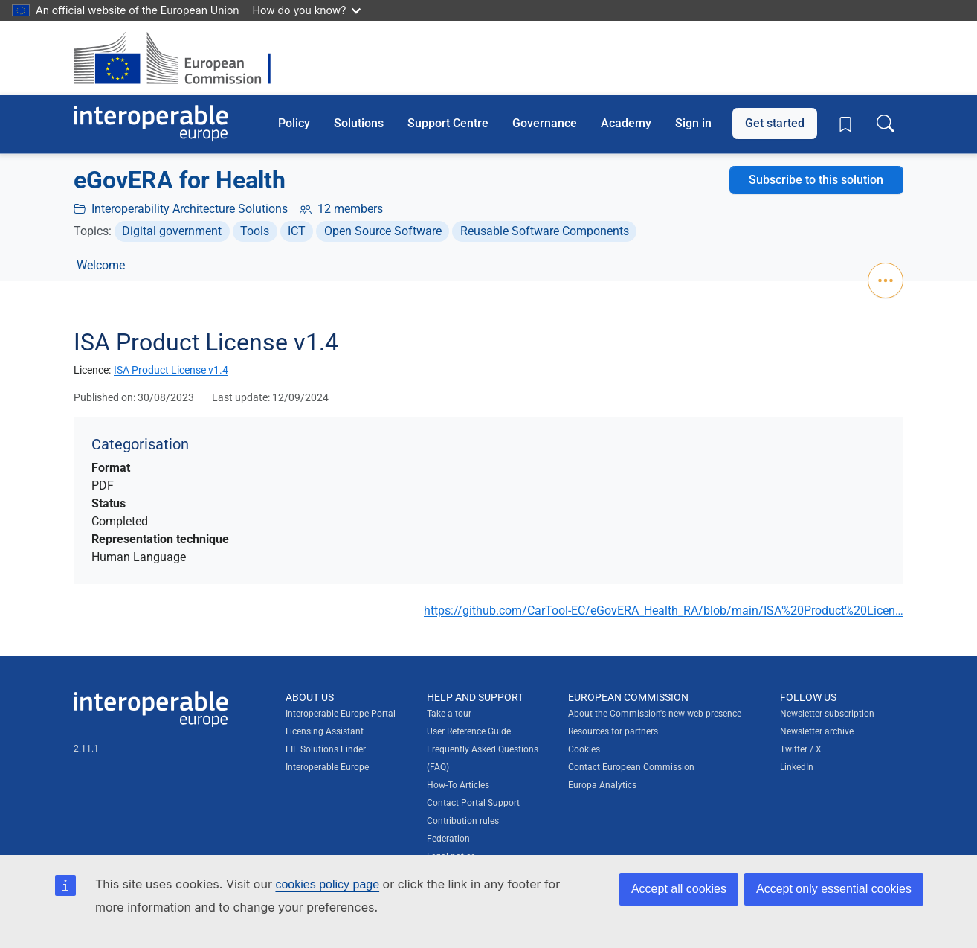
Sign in (693, 123)
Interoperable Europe (327, 767)
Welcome (101, 265)
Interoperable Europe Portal (341, 713)
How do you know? (307, 10)
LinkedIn (796, 767)
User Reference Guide (469, 731)
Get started (775, 123)
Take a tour (449, 713)
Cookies (584, 749)
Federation (448, 838)
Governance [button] (544, 123)
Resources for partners (613, 731)
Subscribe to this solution (816, 180)
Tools (254, 231)
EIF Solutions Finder (326, 749)
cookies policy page (327, 884)
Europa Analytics (602, 785)
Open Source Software (383, 231)
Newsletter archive (817, 731)
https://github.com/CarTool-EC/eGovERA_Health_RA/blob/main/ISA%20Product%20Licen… (663, 610)
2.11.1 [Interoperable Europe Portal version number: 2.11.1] (86, 748)
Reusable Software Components (544, 231)
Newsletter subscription (827, 713)
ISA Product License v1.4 (171, 370)
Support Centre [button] (447, 123)
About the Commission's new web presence (654, 713)
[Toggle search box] (885, 123)
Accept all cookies (678, 889)
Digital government (172, 231)
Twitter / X (801, 749)
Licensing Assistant (325, 731)
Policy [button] (294, 123)
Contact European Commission (631, 767)
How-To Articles (458, 785)
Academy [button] (626, 123)
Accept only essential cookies (834, 889)
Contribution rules (463, 821)
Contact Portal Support (473, 803)
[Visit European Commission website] (180, 58)
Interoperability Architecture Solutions (189, 209)
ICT (297, 231)
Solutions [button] (359, 123)
